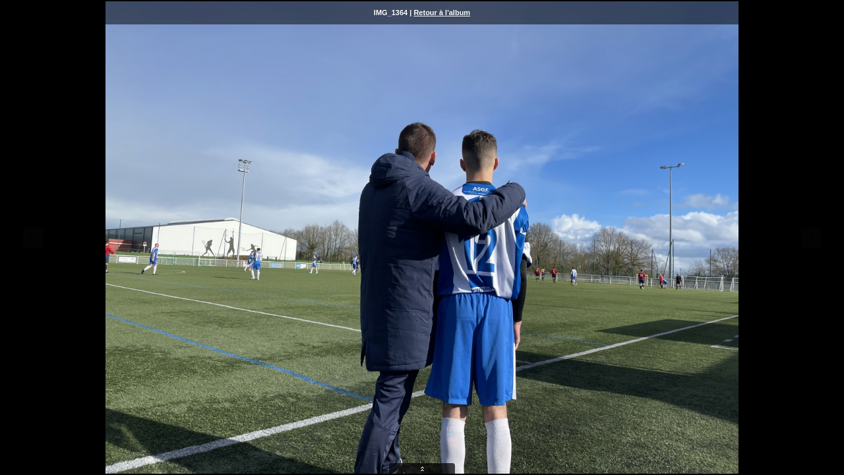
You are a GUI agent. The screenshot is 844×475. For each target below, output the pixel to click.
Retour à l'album (441, 12)
